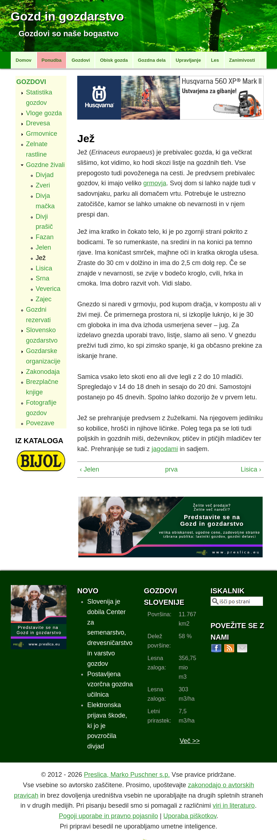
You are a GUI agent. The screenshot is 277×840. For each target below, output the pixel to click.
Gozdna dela (152, 60)
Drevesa (38, 123)
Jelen (43, 247)
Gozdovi (80, 60)
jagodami (165, 449)
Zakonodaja (43, 371)
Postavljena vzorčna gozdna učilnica (110, 684)
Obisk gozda (114, 60)
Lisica (44, 268)
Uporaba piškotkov (190, 816)
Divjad (45, 174)
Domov (24, 60)
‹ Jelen (89, 469)
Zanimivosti (242, 60)
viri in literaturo (234, 805)
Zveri (43, 185)
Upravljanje (188, 60)
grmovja (154, 183)
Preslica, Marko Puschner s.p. (127, 774)
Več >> (190, 740)
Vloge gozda (44, 113)
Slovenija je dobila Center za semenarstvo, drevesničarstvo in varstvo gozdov (110, 632)
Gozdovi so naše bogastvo (69, 33)
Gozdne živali (45, 164)
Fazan (45, 237)
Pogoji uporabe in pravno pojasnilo (108, 816)
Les (215, 60)
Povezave (40, 423)
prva (168, 469)
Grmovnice (41, 133)
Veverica (48, 288)
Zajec (43, 299)
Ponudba (52, 60)
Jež (41, 257)
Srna (42, 278)
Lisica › (251, 469)
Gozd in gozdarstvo (67, 16)
